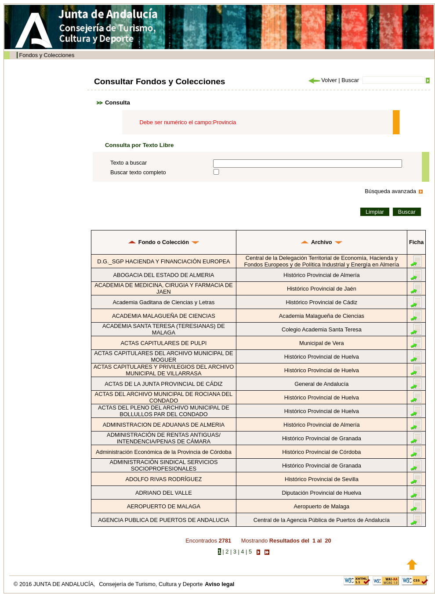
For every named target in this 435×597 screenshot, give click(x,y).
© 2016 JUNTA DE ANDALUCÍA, (55, 584)
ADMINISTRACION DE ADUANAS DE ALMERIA (164, 424)
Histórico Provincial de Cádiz (321, 302)
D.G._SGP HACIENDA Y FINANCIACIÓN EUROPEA (163, 261)
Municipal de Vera (321, 343)
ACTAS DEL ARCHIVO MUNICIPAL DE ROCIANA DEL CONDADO (164, 397)
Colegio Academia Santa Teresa (322, 329)
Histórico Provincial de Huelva (321, 356)
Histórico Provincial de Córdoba (321, 452)
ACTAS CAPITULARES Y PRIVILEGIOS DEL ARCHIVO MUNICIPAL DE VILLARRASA (164, 370)
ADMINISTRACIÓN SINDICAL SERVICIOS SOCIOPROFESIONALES (163, 465)
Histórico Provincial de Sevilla (322, 479)
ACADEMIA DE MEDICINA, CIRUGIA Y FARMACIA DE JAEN (163, 288)
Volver (322, 80)
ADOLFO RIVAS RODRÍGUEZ (163, 479)
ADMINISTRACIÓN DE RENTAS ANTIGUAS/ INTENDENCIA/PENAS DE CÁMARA (164, 438)
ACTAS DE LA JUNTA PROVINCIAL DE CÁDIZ (164, 384)
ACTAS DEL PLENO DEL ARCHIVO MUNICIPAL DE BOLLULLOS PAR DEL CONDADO (163, 410)
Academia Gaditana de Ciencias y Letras (163, 302)
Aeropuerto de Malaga (322, 506)
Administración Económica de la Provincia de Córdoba (164, 452)
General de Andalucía (321, 384)
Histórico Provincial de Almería (321, 275)
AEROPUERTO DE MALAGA (163, 506)
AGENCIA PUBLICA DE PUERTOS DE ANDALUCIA (163, 520)
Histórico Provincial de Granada (321, 438)
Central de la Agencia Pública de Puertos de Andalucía (322, 520)
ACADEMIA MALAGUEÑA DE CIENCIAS (163, 316)
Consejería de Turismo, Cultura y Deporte (151, 584)
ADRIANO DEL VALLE (163, 492)
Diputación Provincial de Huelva (322, 492)
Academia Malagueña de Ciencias (321, 316)
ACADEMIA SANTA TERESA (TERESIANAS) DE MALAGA (163, 329)
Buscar (350, 80)
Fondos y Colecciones (46, 55)
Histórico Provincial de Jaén (321, 288)
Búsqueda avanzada (390, 191)
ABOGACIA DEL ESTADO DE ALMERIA (163, 275)
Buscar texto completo (138, 172)
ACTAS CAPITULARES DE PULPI (163, 343)
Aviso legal (219, 584)
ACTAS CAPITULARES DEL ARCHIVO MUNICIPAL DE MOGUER (163, 356)
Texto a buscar (128, 162)
